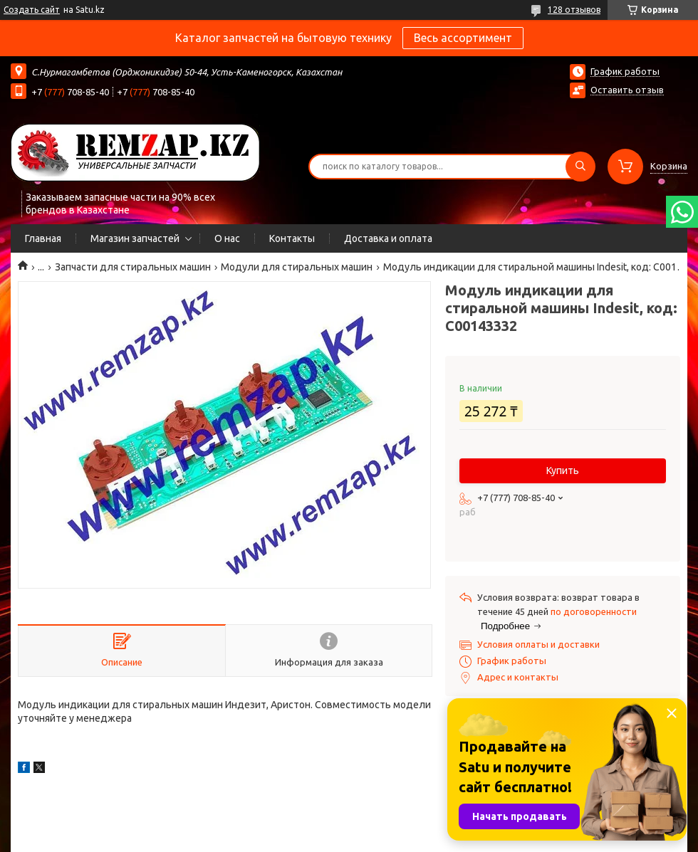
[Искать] (580, 167)
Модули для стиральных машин (297, 267)
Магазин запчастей (134, 238)
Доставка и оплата (388, 238)
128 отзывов (574, 9)
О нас (227, 238)
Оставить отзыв (627, 90)
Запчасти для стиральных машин (133, 267)
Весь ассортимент (463, 37)
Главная (43, 238)
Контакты (292, 238)
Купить (562, 470)
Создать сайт (32, 9)
